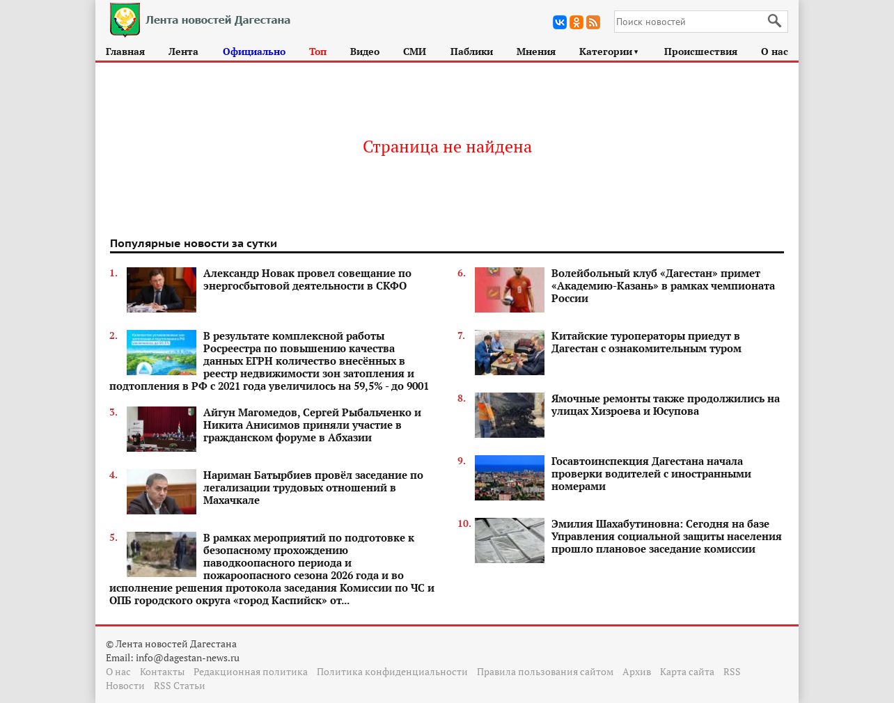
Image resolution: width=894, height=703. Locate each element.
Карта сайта (687, 671)
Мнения (536, 51)
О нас (774, 51)
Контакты (162, 671)
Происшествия (700, 51)
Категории (609, 51)
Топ (318, 51)
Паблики (471, 51)
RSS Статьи (179, 685)
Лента (183, 51)
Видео (364, 51)
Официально (254, 51)
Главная (125, 51)
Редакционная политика (251, 671)
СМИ (414, 51)
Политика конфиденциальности (392, 671)
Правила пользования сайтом (545, 671)
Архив (636, 671)
